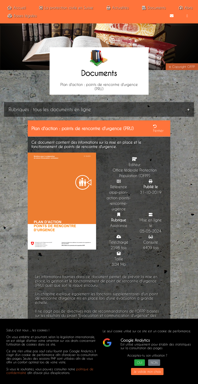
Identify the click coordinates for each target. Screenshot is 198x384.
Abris (184, 8)
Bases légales (21, 16)
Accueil (16, 8)
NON (154, 362)
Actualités (117, 8)
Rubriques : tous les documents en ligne (50, 109)
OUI (139, 362)
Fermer (158, 128)
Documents (153, 8)
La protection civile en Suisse (65, 8)
